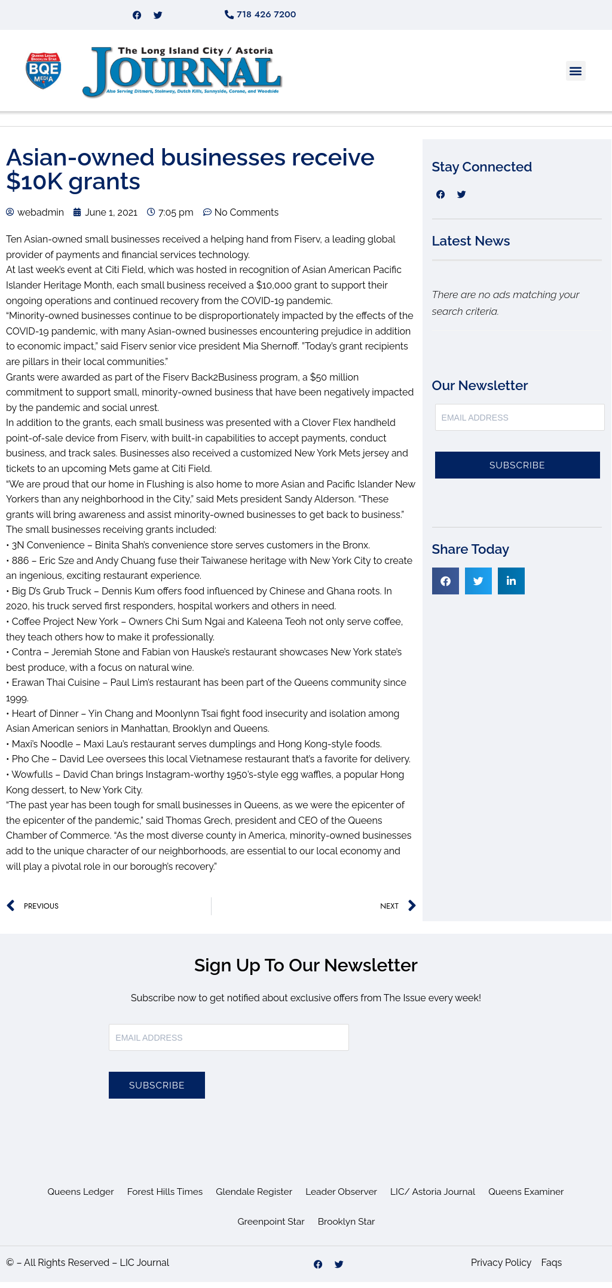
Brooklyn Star (347, 1227)
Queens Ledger (74, 1197)
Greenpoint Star (270, 1227)
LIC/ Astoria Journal (437, 1197)
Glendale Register (252, 1197)
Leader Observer (342, 1197)
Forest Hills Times (161, 1197)
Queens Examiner (532, 1197)
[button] (576, 77)
